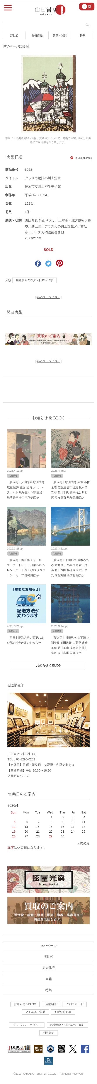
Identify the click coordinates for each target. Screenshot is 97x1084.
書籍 (48, 979)
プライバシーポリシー (27, 1025)
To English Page (81, 158)
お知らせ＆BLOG (25, 1004)
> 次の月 (83, 843)
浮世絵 (14, 35)
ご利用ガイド (74, 1004)
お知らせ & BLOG (48, 418)
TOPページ (48, 945)
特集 (82, 35)
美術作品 (37, 35)
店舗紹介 (51, 1004)
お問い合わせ (62, 1012)
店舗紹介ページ (18, 776)
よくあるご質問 (35, 1012)
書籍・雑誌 (60, 35)
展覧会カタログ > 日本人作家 (34, 280)
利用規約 (48, 1032)
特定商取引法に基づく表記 (67, 1025)
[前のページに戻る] (16, 46)
